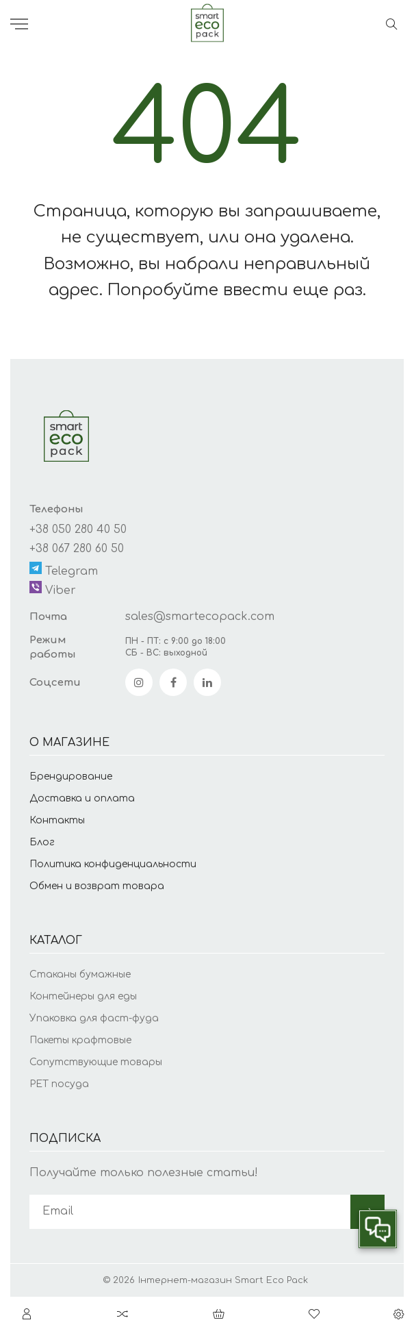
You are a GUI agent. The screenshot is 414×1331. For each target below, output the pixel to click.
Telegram (63, 569)
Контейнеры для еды (83, 996)
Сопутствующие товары (95, 1062)
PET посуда (59, 1084)
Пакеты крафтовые (80, 1040)
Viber (52, 589)
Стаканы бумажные (80, 974)
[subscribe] (189, 1212)
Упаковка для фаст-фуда (94, 1018)
